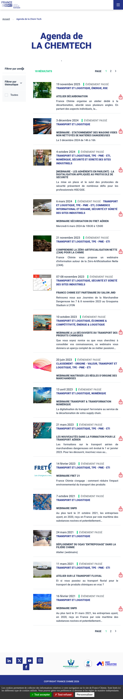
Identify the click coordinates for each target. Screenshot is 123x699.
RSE (105, 88)
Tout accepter (41, 694)
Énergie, (97, 88)
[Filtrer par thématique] (14, 83)
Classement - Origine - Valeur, (77, 363)
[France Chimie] (11, 4)
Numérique (98, 393)
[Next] (115, 71)
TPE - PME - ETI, (101, 155)
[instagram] (40, 660)
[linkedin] (9, 660)
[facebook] (26, 667)
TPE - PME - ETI (100, 241)
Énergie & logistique (91, 324)
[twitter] (19, 660)
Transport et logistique (73, 124)
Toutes (14, 94)
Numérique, (64, 159)
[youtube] (29, 660)
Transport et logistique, (73, 88)
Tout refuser (63, 694)
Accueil (6, 19)
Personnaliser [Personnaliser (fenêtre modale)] (85, 694)
